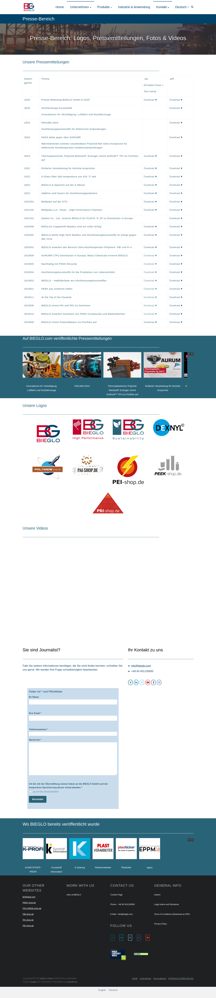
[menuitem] (182, 7)
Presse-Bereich (159, 978)
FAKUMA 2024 (82, 386)
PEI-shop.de (28, 926)
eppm (149, 867)
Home (60, 7)
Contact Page (116, 895)
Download (149, 322)
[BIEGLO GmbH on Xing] (130, 682)
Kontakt (161, 7)
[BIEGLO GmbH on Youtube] (147, 682)
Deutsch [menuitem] (113, 990)
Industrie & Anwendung (134, 7)
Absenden (37, 799)
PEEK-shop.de (29, 902)
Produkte (103, 7)
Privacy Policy (160, 924)
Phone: (113, 904)
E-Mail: (113, 914)
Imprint (157, 895)
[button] (192, 354)
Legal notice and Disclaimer (166, 904)
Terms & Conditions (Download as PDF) (172, 914)
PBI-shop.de (28, 914)
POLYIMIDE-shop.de (32, 908)
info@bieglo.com (141, 665)
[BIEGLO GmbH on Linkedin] (136, 682)
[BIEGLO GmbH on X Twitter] (142, 682)
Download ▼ (150, 99)
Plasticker (126, 867)
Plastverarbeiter (103, 867)
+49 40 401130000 (126, 904)
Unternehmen (79, 7)
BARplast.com (29, 897)
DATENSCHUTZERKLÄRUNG (180, 978)
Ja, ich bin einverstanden (46, 791)
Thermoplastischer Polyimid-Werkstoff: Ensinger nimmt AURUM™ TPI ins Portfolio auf (122, 390)
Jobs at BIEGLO (73, 895)
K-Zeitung (80, 867)
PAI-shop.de (28, 920)
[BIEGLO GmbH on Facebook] (153, 682)
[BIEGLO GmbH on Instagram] (159, 682)
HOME (135, 978)
